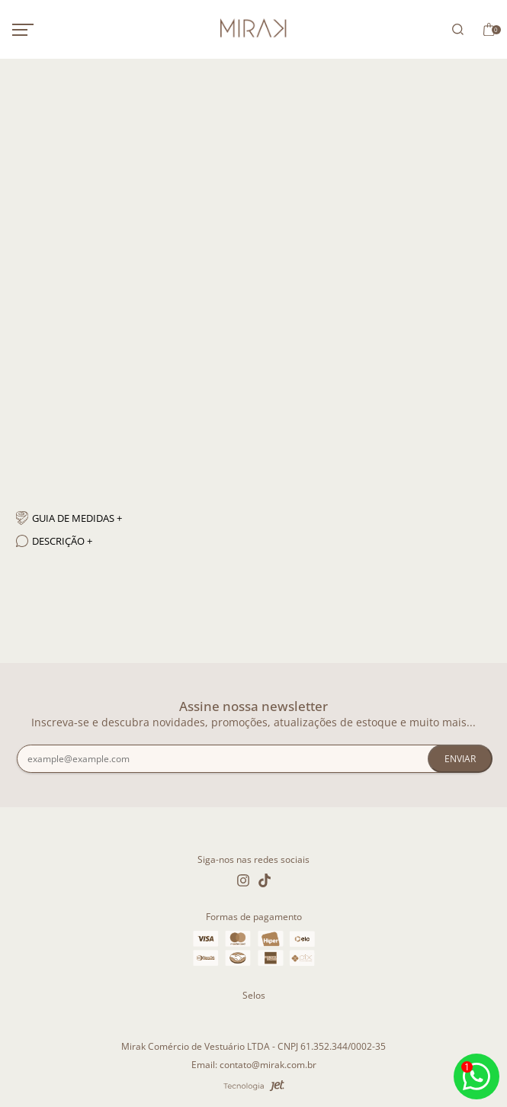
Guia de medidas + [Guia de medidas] (69, 518)
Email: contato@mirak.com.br (253, 1064)
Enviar (460, 758)
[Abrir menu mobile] (39, 30)
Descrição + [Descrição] (54, 541)
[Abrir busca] (455, 29)
